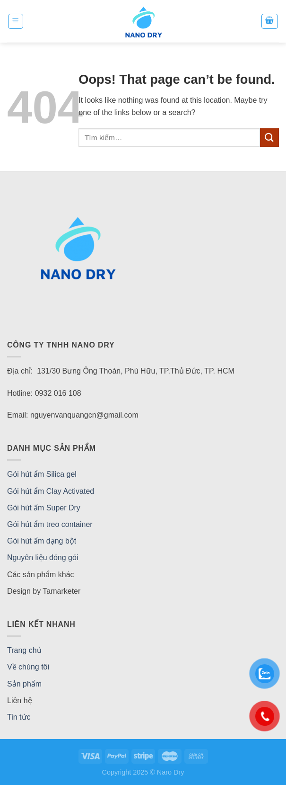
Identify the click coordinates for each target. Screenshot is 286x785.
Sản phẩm (24, 684)
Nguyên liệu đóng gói (42, 557)
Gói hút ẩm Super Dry (43, 508)
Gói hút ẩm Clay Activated (50, 491)
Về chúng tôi (28, 667)
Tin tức (19, 717)
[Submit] (269, 137)
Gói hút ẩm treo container (50, 524)
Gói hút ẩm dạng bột (41, 541)
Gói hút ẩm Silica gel (42, 474)
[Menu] (16, 21)
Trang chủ (24, 650)
